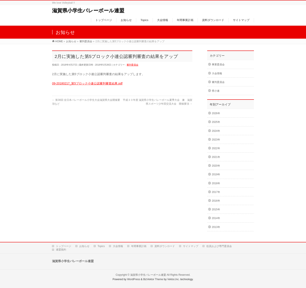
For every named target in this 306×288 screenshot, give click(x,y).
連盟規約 (61, 249)
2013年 (216, 227)
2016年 (216, 200)
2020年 (216, 165)
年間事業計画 (138, 246)
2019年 (216, 174)
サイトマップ (190, 246)
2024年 (216, 130)
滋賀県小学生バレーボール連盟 (88, 10)
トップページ (63, 246)
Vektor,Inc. (173, 279)
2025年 (216, 122)
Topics (101, 246)
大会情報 (217, 73)
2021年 (216, 157)
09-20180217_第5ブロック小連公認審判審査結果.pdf (87, 83)
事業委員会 (218, 64)
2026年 (216, 113)
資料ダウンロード (164, 246)
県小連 (216, 90)
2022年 (216, 148)
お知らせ (84, 246)
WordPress (133, 279)
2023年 (216, 139)
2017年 (216, 192)
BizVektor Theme (153, 279)
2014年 (216, 218)
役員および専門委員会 (219, 246)
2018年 (216, 183)
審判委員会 (132, 64)
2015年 (216, 209)
